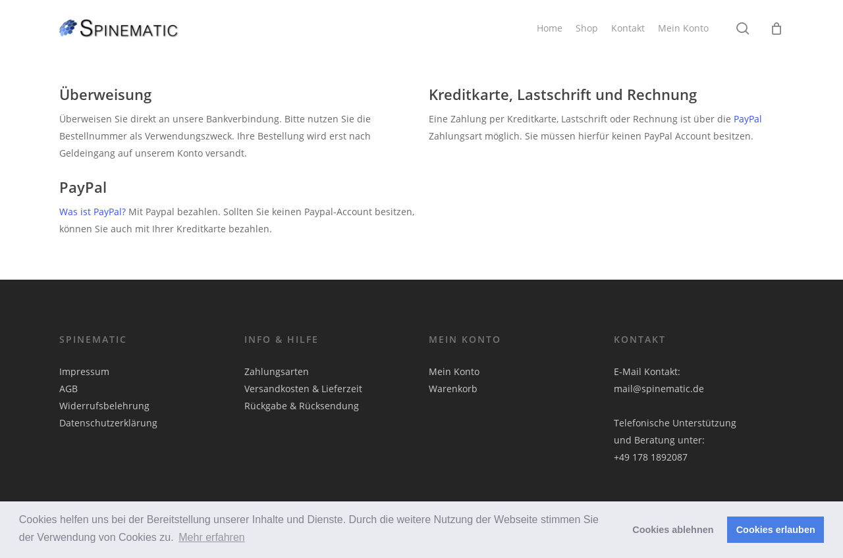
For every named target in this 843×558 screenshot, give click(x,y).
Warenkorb (453, 388)
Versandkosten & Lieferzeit (303, 388)
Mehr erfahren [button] (211, 537)
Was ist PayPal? (92, 211)
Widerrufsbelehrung (104, 405)
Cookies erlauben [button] (775, 529)
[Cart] (776, 28)
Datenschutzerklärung (108, 423)
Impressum (84, 371)
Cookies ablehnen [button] (672, 529)
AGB (68, 388)
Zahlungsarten (276, 371)
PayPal (748, 119)
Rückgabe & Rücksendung (301, 405)
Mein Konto (454, 371)
